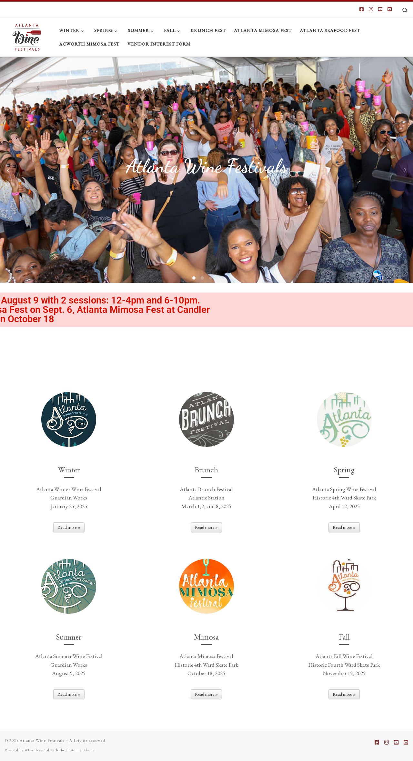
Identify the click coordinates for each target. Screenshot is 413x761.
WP (27, 750)
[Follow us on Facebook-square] (361, 9)
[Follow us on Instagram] (371, 9)
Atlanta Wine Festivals (42, 740)
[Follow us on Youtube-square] (380, 9)
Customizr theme (80, 750)
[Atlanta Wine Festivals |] (27, 35)
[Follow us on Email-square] (390, 9)
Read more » (68, 527)
